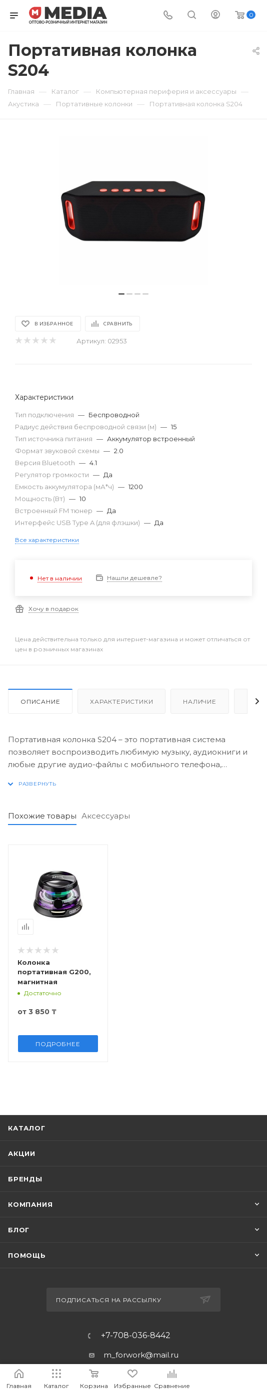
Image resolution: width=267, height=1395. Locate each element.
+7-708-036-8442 (135, 1336)
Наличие (199, 701)
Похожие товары (42, 816)
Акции (22, 1153)
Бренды (25, 1179)
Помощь (27, 1255)
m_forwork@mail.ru (141, 1355)
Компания (30, 1204)
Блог (19, 1230)
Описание (40, 701)
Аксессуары (106, 816)
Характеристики (121, 701)
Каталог (27, 1128)
